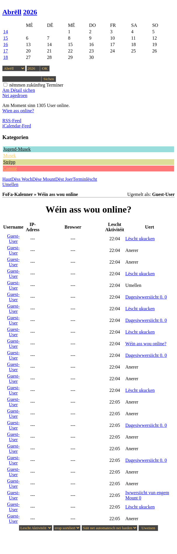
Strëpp (9, 161)
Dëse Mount (43, 179)
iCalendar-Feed (16, 125)
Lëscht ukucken (140, 238)
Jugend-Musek (17, 149)
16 (5, 44)
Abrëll (11, 12)
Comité (10, 168)
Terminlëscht (85, 179)
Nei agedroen (14, 95)
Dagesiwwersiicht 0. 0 (146, 296)
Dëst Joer (64, 179)
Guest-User (13, 239)
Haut (6, 179)
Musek (9, 155)
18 (5, 57)
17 (5, 50)
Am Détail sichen (18, 90)
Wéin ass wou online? (146, 343)
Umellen (10, 184)
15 (5, 38)
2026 (30, 12)
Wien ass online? (18, 110)
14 (5, 31)
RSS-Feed (11, 120)
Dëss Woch (21, 179)
